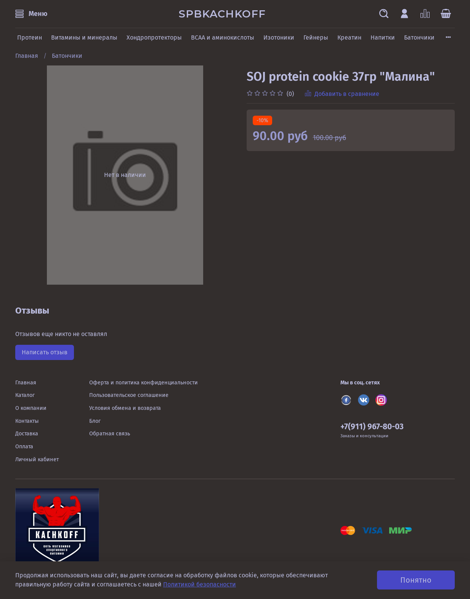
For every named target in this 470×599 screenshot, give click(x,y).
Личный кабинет (37, 459)
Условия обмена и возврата (125, 408)
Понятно (416, 580)
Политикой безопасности (199, 584)
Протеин (29, 37)
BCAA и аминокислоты (222, 37)
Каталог (25, 395)
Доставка (26, 433)
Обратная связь (109, 433)
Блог (95, 421)
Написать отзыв (44, 352)
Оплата (24, 446)
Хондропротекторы (154, 37)
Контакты (27, 421)
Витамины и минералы (84, 37)
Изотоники (278, 37)
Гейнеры (315, 37)
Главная (26, 55)
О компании (31, 408)
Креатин (349, 37)
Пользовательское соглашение (128, 395)
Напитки (383, 37)
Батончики (419, 37)
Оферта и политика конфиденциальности (143, 382)
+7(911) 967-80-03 (372, 427)
